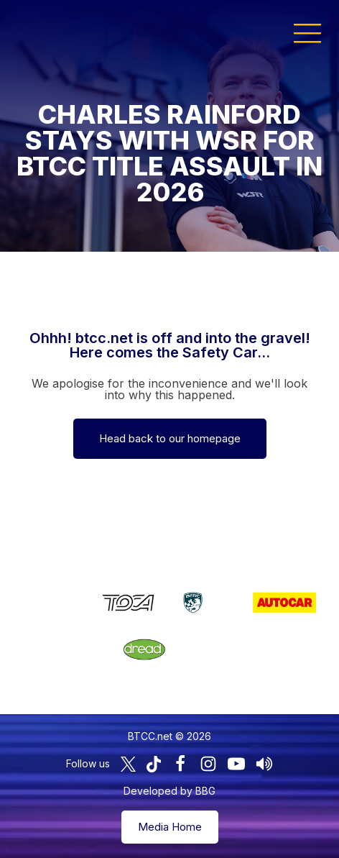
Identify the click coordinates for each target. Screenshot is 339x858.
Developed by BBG (169, 791)
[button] (307, 32)
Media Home (170, 827)
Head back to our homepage (170, 438)
